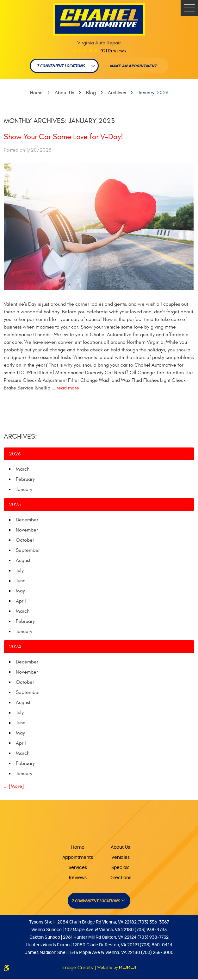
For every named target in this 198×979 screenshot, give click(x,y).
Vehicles (120, 857)
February (25, 479)
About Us (64, 92)
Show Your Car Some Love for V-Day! (63, 137)
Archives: (20, 436)
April (21, 601)
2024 (15, 646)
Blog (91, 92)
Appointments (77, 857)
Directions (120, 878)
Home (36, 92)
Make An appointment (133, 66)
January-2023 (153, 92)
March (22, 469)
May (20, 591)
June (21, 581)
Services (78, 867)
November (27, 530)
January (24, 489)
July (20, 570)
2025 (15, 504)
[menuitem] (77, 847)
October (25, 540)
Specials (120, 867)
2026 (15, 454)
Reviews (78, 878)
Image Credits (78, 968)
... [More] (14, 786)
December (27, 520)
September (28, 550)
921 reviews (113, 51)
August (23, 560)
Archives (117, 92)
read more (68, 388)
